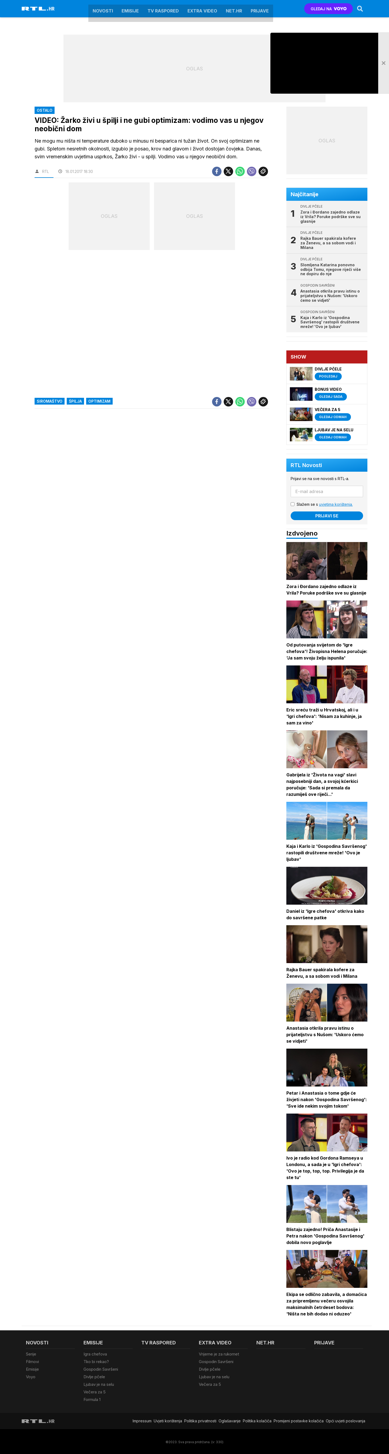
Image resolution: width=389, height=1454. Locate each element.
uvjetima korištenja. (336, 504)
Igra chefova (95, 1354)
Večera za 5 (94, 1391)
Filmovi (32, 1361)
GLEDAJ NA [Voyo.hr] (329, 8)
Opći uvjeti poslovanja (345, 1420)
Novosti (103, 8)
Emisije (130, 8)
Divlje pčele (94, 1376)
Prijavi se (326, 515)
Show (298, 357)
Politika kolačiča (257, 1420)
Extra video (202, 8)
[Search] (360, 9)
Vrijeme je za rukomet (219, 1354)
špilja (75, 401)
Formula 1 (91, 1398)
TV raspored (163, 8)
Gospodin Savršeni (100, 1368)
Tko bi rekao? (96, 1361)
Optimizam (99, 401)
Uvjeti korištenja (168, 1420)
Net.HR (234, 8)
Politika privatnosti (200, 1420)
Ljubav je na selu (98, 1383)
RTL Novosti (306, 465)
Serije (31, 1354)
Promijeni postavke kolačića (299, 1420)
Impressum (142, 1420)
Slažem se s (325, 504)
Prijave (260, 8)
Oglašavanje (230, 1420)
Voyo (30, 1376)
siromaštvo (49, 401)
